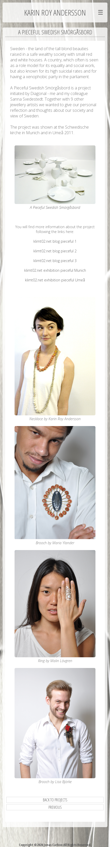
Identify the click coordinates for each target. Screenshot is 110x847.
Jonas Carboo (53, 844)
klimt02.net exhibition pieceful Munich (55, 270)
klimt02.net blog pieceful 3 (55, 260)
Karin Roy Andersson (55, 12)
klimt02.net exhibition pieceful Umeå (55, 280)
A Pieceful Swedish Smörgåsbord (55, 207)
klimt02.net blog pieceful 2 (55, 251)
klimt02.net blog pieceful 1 (55, 241)
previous (55, 807)
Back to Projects (55, 800)
